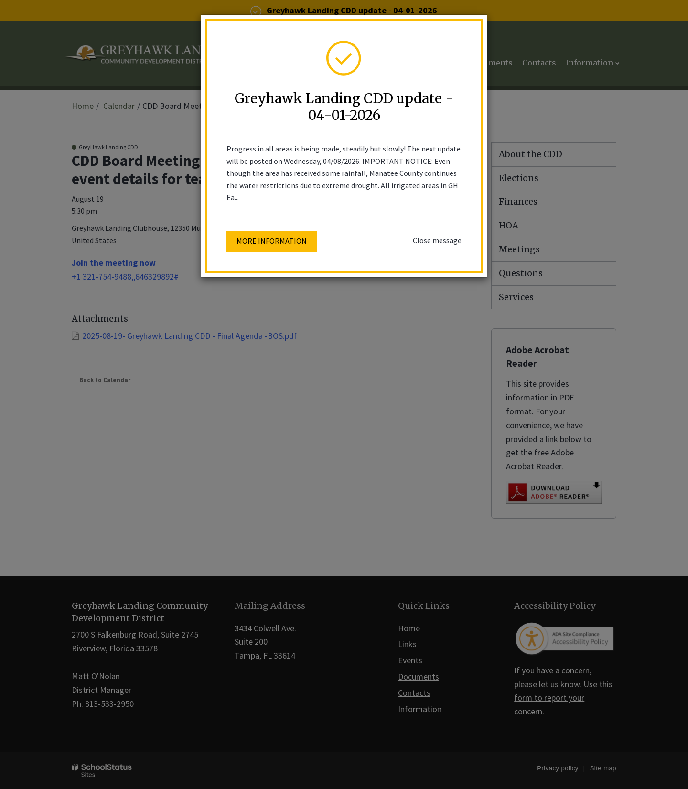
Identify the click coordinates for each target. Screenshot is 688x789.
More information (271, 241)
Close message (437, 240)
